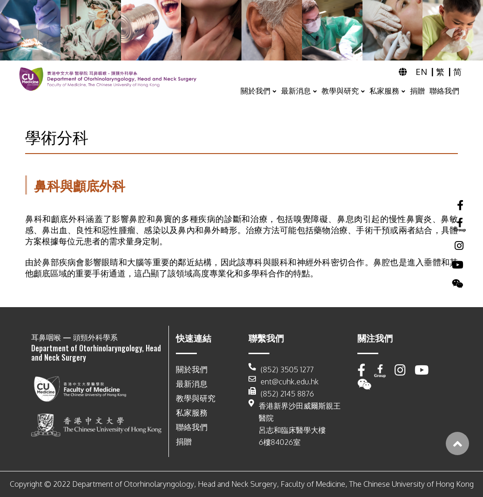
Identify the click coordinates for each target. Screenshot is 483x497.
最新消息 (296, 90)
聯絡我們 (444, 90)
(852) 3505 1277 (281, 369)
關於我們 (255, 90)
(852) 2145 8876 (281, 394)
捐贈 (417, 90)
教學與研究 (340, 90)
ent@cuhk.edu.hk (283, 382)
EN (422, 72)
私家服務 (384, 90)
